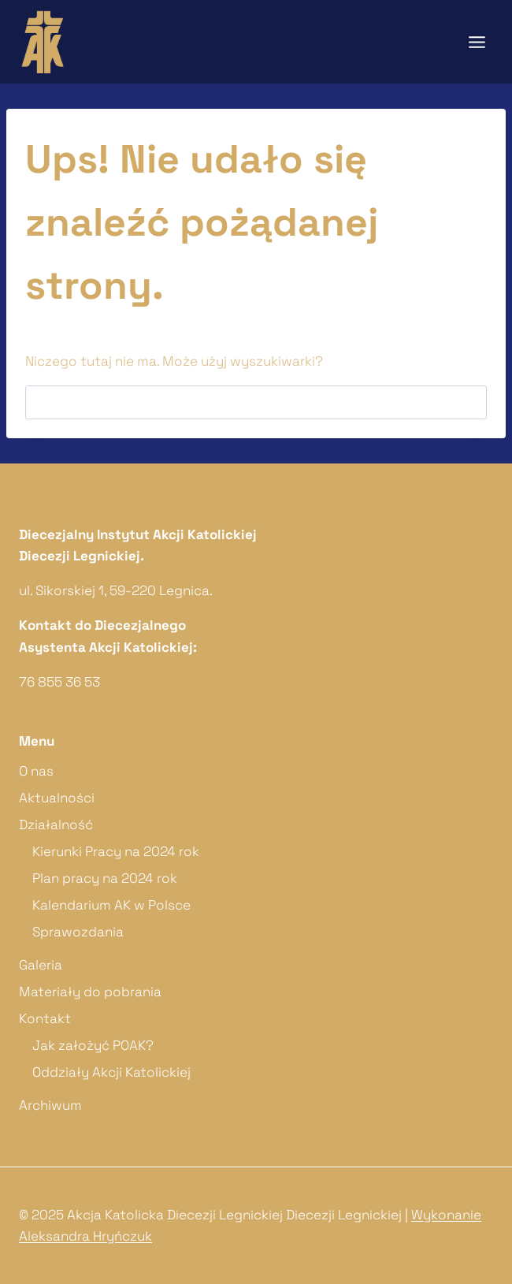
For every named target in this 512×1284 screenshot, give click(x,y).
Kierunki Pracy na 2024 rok (115, 851)
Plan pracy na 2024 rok (104, 878)
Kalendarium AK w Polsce (111, 905)
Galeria (40, 964)
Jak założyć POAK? (93, 1045)
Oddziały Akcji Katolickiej (111, 1072)
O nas (36, 771)
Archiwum (50, 1105)
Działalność (56, 824)
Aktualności (57, 797)
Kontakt (45, 1018)
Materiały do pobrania (90, 991)
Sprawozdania (78, 931)
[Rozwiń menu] (476, 42)
